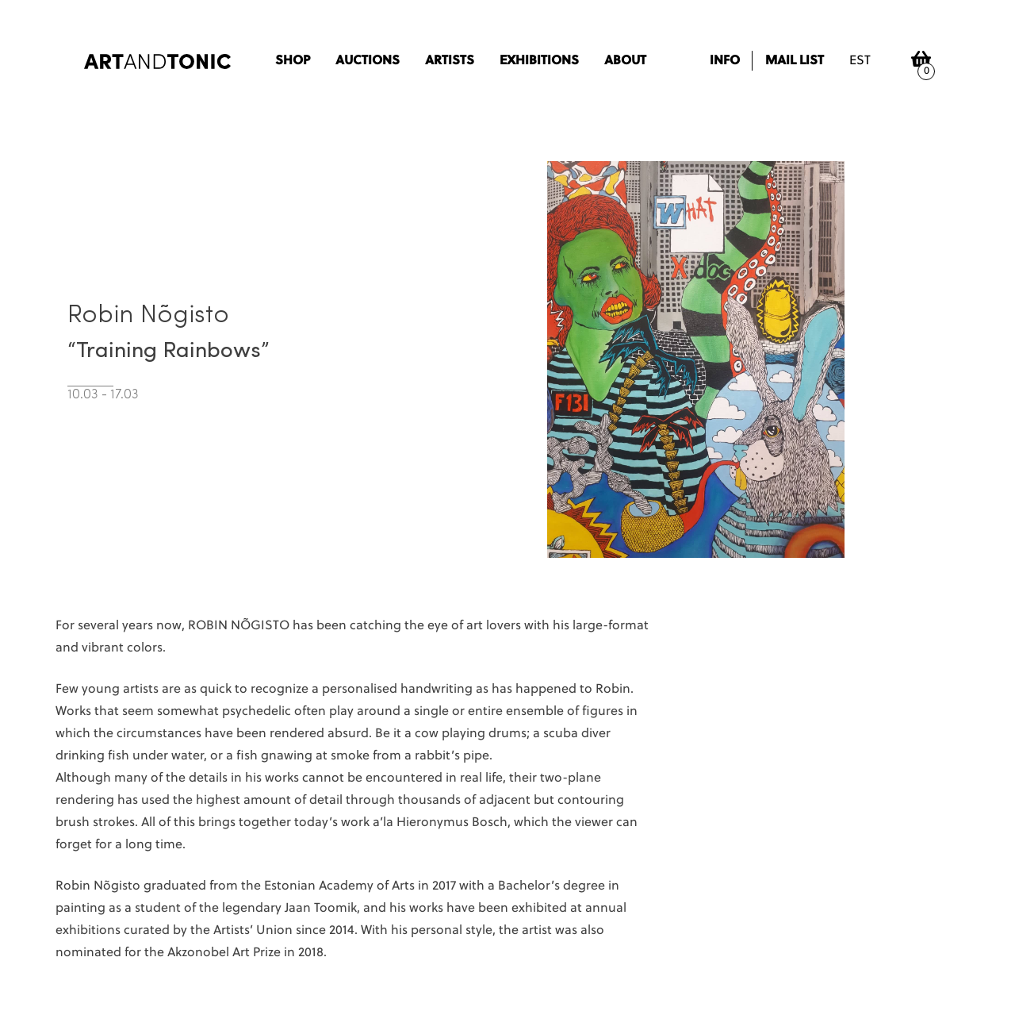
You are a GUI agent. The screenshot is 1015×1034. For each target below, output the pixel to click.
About (625, 61)
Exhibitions (539, 61)
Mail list (794, 61)
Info (725, 61)
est (860, 61)
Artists (449, 61)
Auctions (367, 61)
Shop (292, 61)
